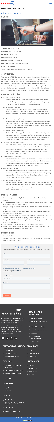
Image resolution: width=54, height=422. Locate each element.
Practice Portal (35, 341)
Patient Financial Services (12, 356)
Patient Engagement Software (39, 330)
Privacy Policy (33, 371)
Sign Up (7, 388)
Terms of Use (33, 368)
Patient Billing (9, 379)
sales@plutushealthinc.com (12, 411)
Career (9, 8)
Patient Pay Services (11, 353)
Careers (31, 365)
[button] (50, 3)
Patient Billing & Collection (38, 327)
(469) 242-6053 (9, 407)
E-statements (34, 333)
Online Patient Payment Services (14, 370)
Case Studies (33, 356)
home (3, 8)
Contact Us (8, 391)
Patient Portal (9, 350)
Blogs (30, 350)
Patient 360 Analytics (37, 318)
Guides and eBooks (34, 353)
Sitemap (31, 374)
